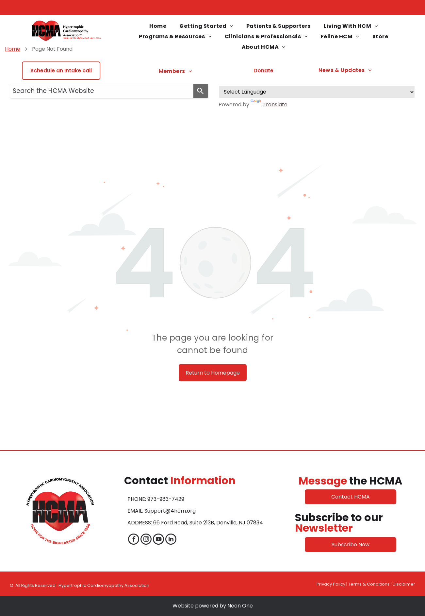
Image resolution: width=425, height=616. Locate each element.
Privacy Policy (331, 584)
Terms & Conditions (369, 584)
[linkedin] (170, 540)
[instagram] (146, 540)
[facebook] (133, 540)
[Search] (200, 91)
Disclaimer (404, 584)
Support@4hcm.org (170, 511)
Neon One (240, 605)
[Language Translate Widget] (317, 91)
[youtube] (158, 540)
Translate (269, 104)
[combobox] (101, 91)
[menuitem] (158, 26)
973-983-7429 (165, 499)
